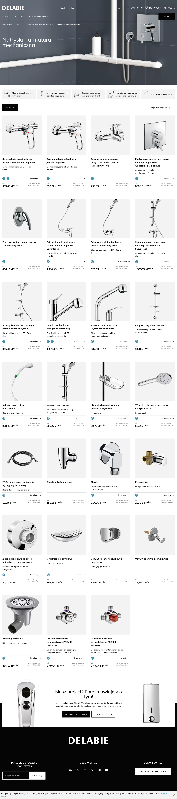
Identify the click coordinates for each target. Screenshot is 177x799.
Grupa (5, 16)
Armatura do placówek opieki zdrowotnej (39, 24)
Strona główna (7, 24)
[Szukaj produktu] (88, 8)
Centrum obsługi (38, 16)
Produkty (19, 16)
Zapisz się (37, 775)
